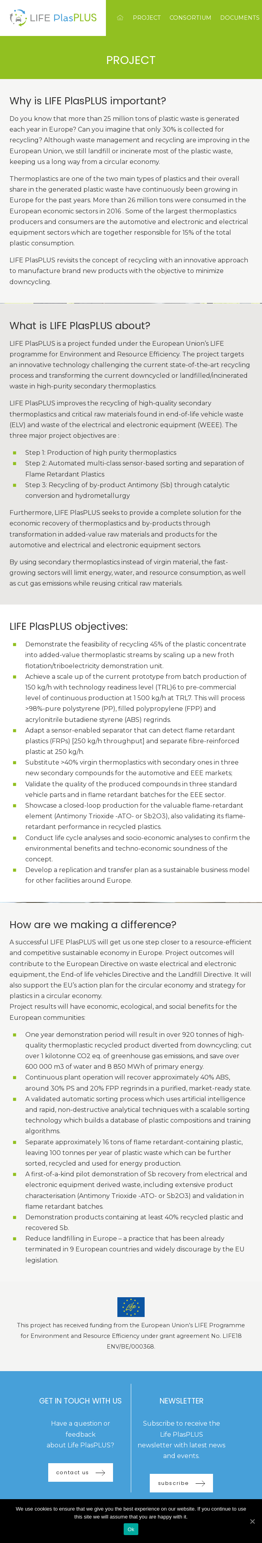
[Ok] (252, 1521)
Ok (131, 1529)
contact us (80, 1472)
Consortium (190, 17)
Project (147, 17)
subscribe (181, 1483)
